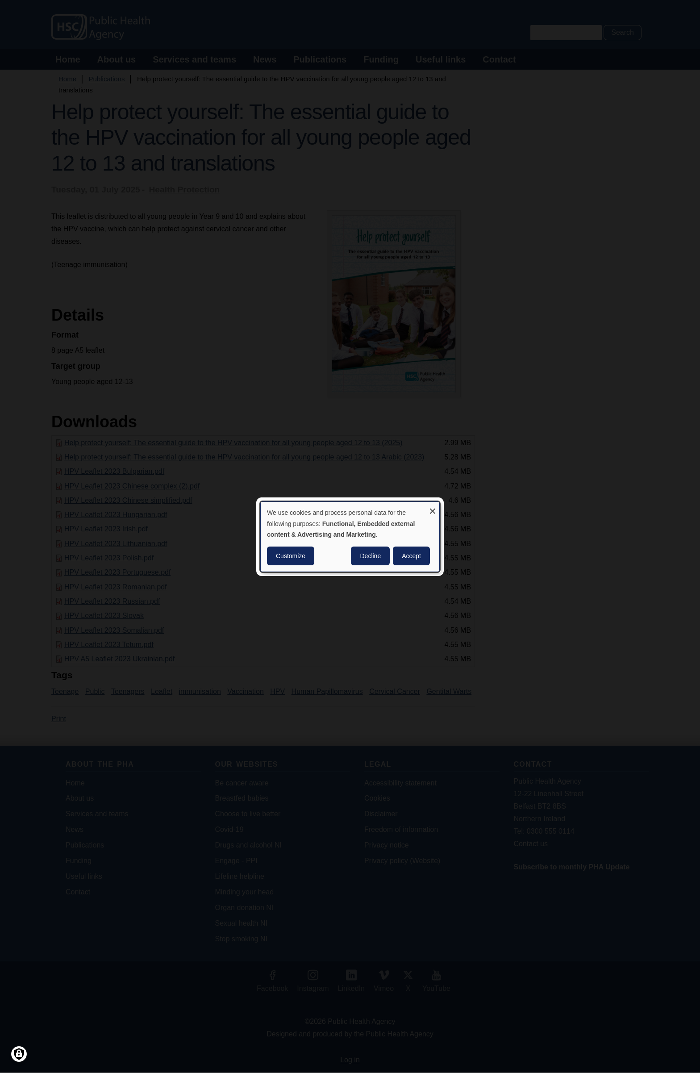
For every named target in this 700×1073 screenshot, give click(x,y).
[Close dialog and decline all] (432, 507)
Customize (290, 555)
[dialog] (350, 536)
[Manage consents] (19, 1054)
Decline (370, 555)
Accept (411, 555)
